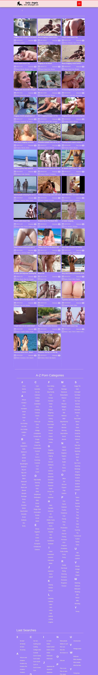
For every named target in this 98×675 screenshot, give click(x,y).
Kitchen (50, 511)
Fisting (51, 342)
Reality (64, 488)
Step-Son (77, 369)
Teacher (77, 427)
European (37, 467)
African (24, 323)
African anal (23, 581)
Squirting (77, 389)
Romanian (64, 503)
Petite (64, 454)
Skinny (77, 345)
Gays (50, 382)
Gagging (50, 373)
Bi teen (22, 669)
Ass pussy (23, 643)
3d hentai (22, 567)
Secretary (77, 318)
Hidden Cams (32, 226)
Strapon (77, 395)
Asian (24, 341)
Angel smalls (23, 614)
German (50, 385)
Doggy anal (36, 616)
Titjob (77, 441)
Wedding (77, 515)
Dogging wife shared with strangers (25, 90)
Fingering (50, 336)
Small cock (63, 661)
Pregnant (64, 469)
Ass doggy (23, 637)
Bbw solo (22, 663)
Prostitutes (64, 472)
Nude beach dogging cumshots (24, 142)
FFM (50, 330)
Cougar (37, 363)
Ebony (37, 452)
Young (77, 535)
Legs (50, 537)
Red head (63, 629)
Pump (64, 478)
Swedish (77, 410)
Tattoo (77, 424)
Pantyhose (64, 436)
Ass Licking (24, 353)
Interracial (51, 484)
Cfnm (37, 330)
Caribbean (53, 252)
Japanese (51, 494)
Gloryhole (50, 400)
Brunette (52, 148)
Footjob (50, 351)
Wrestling (77, 527)
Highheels (51, 446)
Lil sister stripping (67, 221)
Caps (74, 43)
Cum (37, 377)
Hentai (50, 226)
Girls (50, 391)
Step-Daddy (37, 403)
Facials (51, 312)
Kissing (51, 508)
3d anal (22, 564)
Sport (77, 380)
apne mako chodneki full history (72, 247)
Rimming (64, 497)
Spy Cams (77, 386)
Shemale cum (64, 649)
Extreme (37, 473)
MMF (64, 342)
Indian (51, 475)
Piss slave (63, 598)
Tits (77, 444)
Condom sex (37, 360)
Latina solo (50, 623)
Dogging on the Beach (45, 63)
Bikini (51, 121)
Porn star (62, 601)
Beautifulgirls (24, 387)
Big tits (29, 95)
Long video (50, 638)
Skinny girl (63, 655)
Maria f (49, 652)
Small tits (77, 357)
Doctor (37, 427)
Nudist (31, 200)
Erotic (37, 461)
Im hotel (49, 564)
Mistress (64, 339)
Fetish (51, 327)
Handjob (50, 431)
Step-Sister (77, 342)
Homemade (50, 452)
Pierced (64, 457)
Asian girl (22, 631)
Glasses (50, 397)
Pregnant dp (63, 606)
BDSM (24, 381)
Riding (64, 494)
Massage (64, 312)
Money (64, 348)
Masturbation (64, 318)
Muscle (64, 363)
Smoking (77, 360)
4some (24, 315)
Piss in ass (63, 592)
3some (24, 312)
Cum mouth (36, 585)
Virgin (77, 495)
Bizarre (24, 408)
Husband (50, 467)
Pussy (64, 481)
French (78, 43)
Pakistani (64, 430)
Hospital (50, 455)
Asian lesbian (24, 634)
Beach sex (41, 273)
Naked (27, 200)
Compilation (53, 174)
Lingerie (50, 545)
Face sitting (36, 647)
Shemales (77, 333)
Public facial (63, 609)
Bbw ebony (23, 660)
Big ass (53, 69)
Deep (37, 415)
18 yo (65, 226)
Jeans (50, 497)
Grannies (27, 174)
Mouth (64, 360)
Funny (50, 366)
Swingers (77, 413)
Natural (64, 373)
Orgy (64, 414)
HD (28, 121)
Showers (77, 336)
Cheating (37, 333)
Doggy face (36, 619)
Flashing (22, 200)
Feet (50, 318)
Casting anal (37, 567)
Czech (37, 395)
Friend (51, 360)
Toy (77, 456)
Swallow (77, 407)
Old (64, 405)
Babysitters (24, 369)
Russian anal (64, 638)
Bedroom (24, 390)
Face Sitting (50, 309)
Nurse (64, 391)
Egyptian (37, 455)
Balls (23, 372)
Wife (77, 524)
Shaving (77, 330)
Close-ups (37, 345)
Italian (50, 487)
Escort (37, 464)
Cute (23, 174)
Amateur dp (23, 587)
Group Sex (50, 415)
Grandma (50, 403)
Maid (64, 309)
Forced (51, 354)
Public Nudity (64, 475)
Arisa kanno (23, 622)
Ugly (77, 476)
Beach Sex (47, 69)
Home (50, 449)
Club (37, 348)
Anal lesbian (23, 602)
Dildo (37, 424)
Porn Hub (56, 145)
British (27, 148)
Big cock (26, 279)
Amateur (66, 95)
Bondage (24, 420)
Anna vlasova (24, 616)
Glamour (50, 394)
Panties (64, 433)
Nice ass (62, 570)
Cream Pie (37, 369)
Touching (77, 453)
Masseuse (64, 315)
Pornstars (64, 463)
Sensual (77, 321)
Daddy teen (36, 605)
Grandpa (50, 406)
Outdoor (22, 43)
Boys (23, 426)
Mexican (64, 327)
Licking (51, 542)
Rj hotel (62, 632)
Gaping (51, 379)
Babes (24, 366)
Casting (37, 321)
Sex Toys (77, 324)
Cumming (37, 383)
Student (77, 401)
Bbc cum (22, 657)
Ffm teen (35, 653)
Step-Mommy (64, 345)
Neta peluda (63, 564)
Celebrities (37, 327)
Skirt (77, 348)
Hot (51, 458)
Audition (70, 252)
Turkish (77, 462)
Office (64, 402)
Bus (24, 446)
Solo (77, 366)
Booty (24, 423)
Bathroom (24, 375)
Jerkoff (51, 500)
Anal (70, 95)
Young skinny (77, 605)
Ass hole (23, 350)
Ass (24, 344)
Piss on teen (63, 595)
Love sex (49, 641)
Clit (37, 342)
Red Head (64, 491)
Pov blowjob (63, 604)
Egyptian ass (37, 639)
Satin (77, 312)
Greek (51, 412)
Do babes (36, 614)
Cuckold (37, 374)
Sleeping (77, 354)
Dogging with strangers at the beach (25, 37)
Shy (77, 339)
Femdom (50, 324)
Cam (37, 309)
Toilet (77, 447)
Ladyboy (50, 525)
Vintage (77, 493)
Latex (50, 528)
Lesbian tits (50, 632)
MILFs (31, 121)
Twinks (77, 465)
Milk (64, 336)
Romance (64, 500)
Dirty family (36, 611)
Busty (24, 449)
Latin (50, 531)
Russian (64, 509)
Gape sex (36, 672)
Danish (37, 409)
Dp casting (36, 622)
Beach (18, 43)
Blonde (22, 69)
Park (64, 439)
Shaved (77, 327)
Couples (46, 43)
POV (64, 466)
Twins (77, 468)
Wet (77, 518)
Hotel (50, 461)
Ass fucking (79, 95)
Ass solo (22, 646)
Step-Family (50, 315)
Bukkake (23, 443)
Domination (37, 436)
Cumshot (37, 386)
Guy (50, 418)
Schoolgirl (77, 315)
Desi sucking (37, 608)
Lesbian (50, 540)
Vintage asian (77, 572)
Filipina (51, 333)
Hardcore (50, 434)
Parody (64, 442)
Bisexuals (24, 405)
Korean (51, 514)
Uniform (77, 479)
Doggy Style (37, 433)
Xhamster (32, 40)
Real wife (62, 626)
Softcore (77, 363)
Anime (24, 335)
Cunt (37, 389)
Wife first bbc (77, 589)
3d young (22, 573)
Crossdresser (37, 372)
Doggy (37, 430)
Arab (74, 95)
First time (50, 339)
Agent (65, 252)
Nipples (64, 379)
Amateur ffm (23, 590)
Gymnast (50, 421)
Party (64, 445)
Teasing (77, 430)
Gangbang (23, 121)
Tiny (77, 438)
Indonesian (50, 478)
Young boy (76, 597)
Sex (45, 279)
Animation (24, 332)
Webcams (77, 512)
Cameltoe (71, 174)
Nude (64, 382)
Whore (77, 521)
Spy (77, 383)
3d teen (22, 570)
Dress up (36, 625)
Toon (77, 450)
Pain (64, 424)
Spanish (77, 372)
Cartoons (42, 226)
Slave (77, 351)
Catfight (37, 324)
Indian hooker (51, 570)
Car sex (37, 315)
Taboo (77, 421)
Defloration (37, 421)
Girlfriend (50, 388)
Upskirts (77, 482)
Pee (64, 448)
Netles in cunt (64, 567)
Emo (37, 458)
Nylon (64, 394)
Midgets (64, 330)
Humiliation (50, 464)
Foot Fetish (50, 348)
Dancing (37, 406)
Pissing (64, 460)
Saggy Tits (77, 309)
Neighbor (64, 376)
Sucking (77, 404)
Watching (77, 506)
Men (64, 324)
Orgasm (64, 411)
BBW (28, 252)
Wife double (76, 586)
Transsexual (77, 459)
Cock (37, 351)
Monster (64, 351)
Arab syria (23, 619)
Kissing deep (50, 609)
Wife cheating (77, 583)
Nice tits (62, 573)
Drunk (37, 441)
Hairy (50, 429)
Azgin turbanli (24, 649)
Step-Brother (24, 434)
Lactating (50, 522)
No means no (64, 576)
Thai (77, 436)
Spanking (77, 374)
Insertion (50, 481)
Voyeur (51, 43)
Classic (37, 339)
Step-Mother (64, 357)
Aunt (24, 359)
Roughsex (64, 506)
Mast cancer (50, 661)
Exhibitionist (37, 470)
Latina (51, 534)
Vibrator (77, 490)
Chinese (37, 336)
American (24, 252)
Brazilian (23, 429)
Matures (64, 321)
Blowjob (70, 43)
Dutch (37, 444)
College (37, 354)
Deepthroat (37, 418)
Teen (77, 433)
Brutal (24, 440)
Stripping (77, 398)
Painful (64, 427)
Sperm (77, 377)
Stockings (77, 392)
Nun (64, 388)
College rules (37, 573)
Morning (64, 354)
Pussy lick (63, 615)
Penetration (64, 451)
